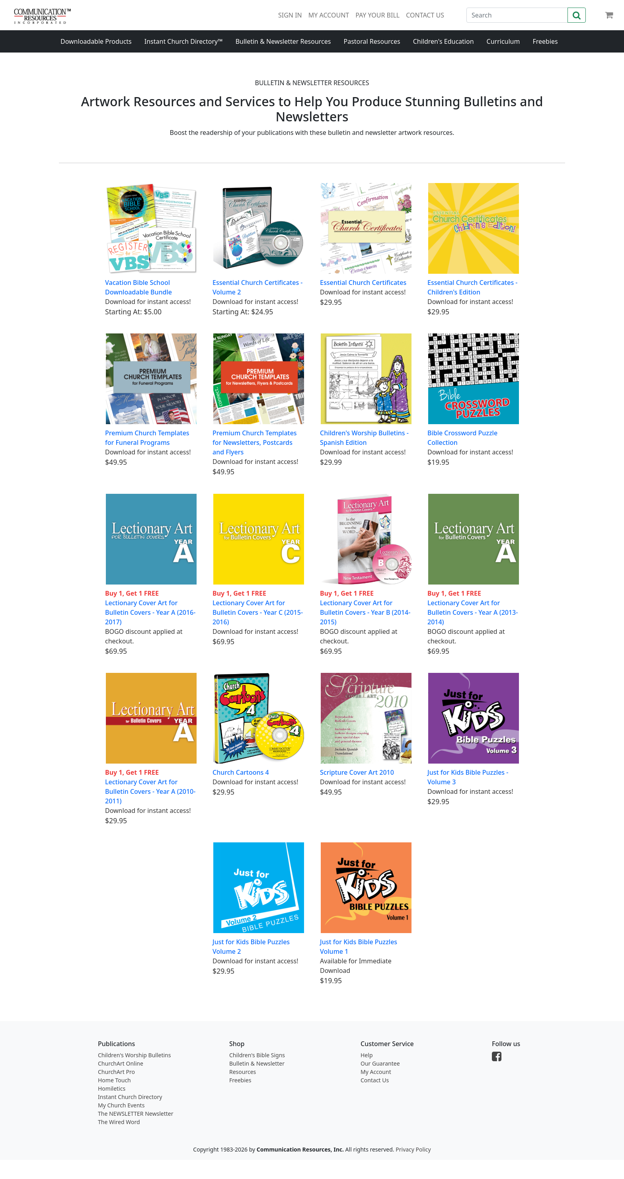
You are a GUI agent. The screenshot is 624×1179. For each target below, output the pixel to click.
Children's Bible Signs (257, 1055)
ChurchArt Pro (116, 1072)
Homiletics (111, 1088)
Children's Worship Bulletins (134, 1055)
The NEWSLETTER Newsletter (135, 1113)
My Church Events (121, 1105)
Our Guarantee (380, 1063)
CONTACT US (425, 15)
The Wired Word (119, 1122)
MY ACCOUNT (328, 15)
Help (367, 1055)
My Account (376, 1072)
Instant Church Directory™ (183, 41)
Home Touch (114, 1080)
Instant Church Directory (130, 1097)
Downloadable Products (96, 41)
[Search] (517, 15)
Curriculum (503, 41)
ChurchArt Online (120, 1063)
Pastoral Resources (371, 41)
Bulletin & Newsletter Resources (283, 41)
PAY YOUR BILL (377, 15)
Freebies (545, 41)
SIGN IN (290, 15)
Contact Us (375, 1080)
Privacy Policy (413, 1149)
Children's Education (443, 41)
